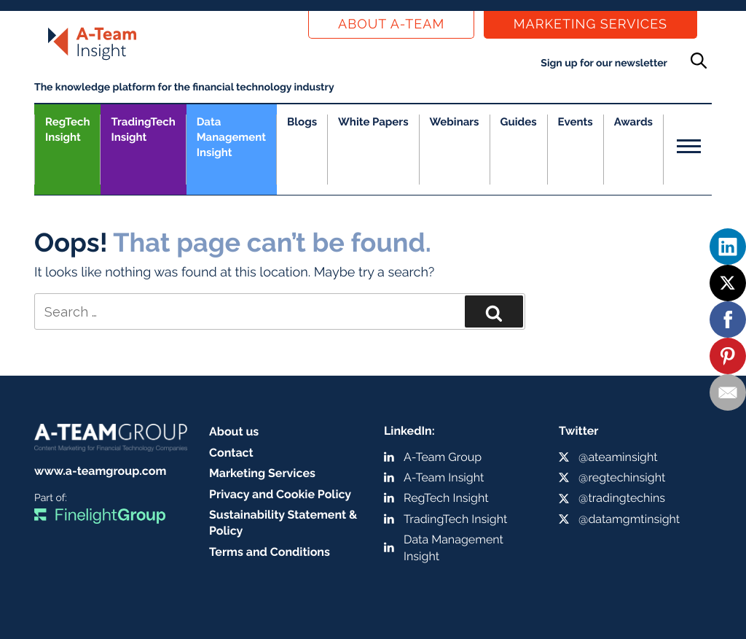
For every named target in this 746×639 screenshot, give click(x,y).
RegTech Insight (67, 129)
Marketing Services (590, 24)
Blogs (302, 121)
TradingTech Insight (143, 129)
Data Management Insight (231, 137)
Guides (518, 121)
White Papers (373, 121)
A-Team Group (443, 457)
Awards (633, 121)
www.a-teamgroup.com (100, 471)
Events (575, 121)
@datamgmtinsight (629, 519)
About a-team (391, 24)
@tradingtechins (621, 498)
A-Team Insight (444, 477)
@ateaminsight (618, 457)
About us (234, 431)
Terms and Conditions (269, 552)
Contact (231, 453)
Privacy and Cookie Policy (280, 494)
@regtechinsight (621, 477)
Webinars (454, 121)
